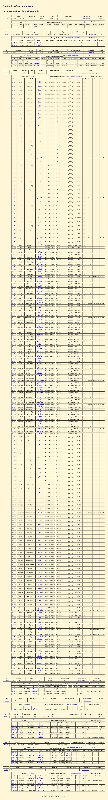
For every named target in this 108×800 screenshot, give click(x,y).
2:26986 (14, 397)
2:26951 (14, 508)
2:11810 (14, 412)
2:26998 (14, 154)
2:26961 (14, 520)
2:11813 (14, 308)
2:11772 (14, 556)
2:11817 (14, 329)
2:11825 (14, 426)
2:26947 (14, 86)
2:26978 (14, 390)
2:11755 (14, 293)
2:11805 (14, 588)
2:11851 (14, 42)
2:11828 (14, 305)
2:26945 (14, 473)
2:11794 (14, 247)
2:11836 (14, 291)
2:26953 (14, 202)
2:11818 (14, 634)
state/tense (74, 21)
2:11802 (14, 610)
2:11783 (14, 226)
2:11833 (14, 344)
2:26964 (14, 481)
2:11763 (14, 339)
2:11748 (14, 580)
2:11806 (14, 198)
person (68, 21)
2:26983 (14, 375)
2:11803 (14, 666)
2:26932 (14, 516)
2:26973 (14, 158)
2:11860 (14, 512)
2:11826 (14, 433)
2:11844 (14, 608)
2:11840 (14, 230)
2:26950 (14, 457)
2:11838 (14, 210)
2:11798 (14, 644)
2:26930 (14, 489)
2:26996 (14, 150)
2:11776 (14, 651)
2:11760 (14, 322)
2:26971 (14, 469)
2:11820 (14, 346)
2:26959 (14, 492)
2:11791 (14, 620)
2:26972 (14, 524)
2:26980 (14, 429)
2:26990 (14, 409)
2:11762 (14, 332)
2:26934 (14, 532)
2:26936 (14, 166)
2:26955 (14, 186)
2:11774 (14, 222)
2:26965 (14, 536)
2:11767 (14, 267)
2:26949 (14, 110)
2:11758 (14, 298)
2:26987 (14, 378)
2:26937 (14, 371)
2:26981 (14, 363)
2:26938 (14, 395)
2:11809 (14, 404)
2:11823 (14, 255)
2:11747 (14, 544)
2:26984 (14, 400)
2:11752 (14, 431)
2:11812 (14, 421)
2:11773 (14, 627)
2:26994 (14, 94)
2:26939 (14, 383)
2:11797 (14, 584)
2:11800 (14, 604)
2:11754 (14, 296)
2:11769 (14, 649)
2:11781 (14, 242)
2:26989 (14, 385)
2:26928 (14, 485)
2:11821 (14, 252)
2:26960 (14, 465)
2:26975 (14, 138)
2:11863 (14, 592)
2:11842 (14, 288)
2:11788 (14, 286)
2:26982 (14, 387)
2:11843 (14, 361)
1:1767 (6, 34)
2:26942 (14, 496)
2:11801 (14, 126)
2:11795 (14, 617)
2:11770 (14, 668)
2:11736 (14, 661)
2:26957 (14, 392)
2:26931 (14, 461)
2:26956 (14, 368)
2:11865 (14, 572)
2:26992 (14, 170)
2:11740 (14, 639)
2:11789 (14, 358)
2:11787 (14, 274)
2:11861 (14, 552)
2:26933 (14, 477)
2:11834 (14, 351)
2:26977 (14, 366)
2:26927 (14, 437)
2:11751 (14, 419)
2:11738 (14, 612)
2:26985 (14, 373)
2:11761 (14, 641)
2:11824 (14, 658)
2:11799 (14, 568)
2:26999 (14, 194)
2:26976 (14, 178)
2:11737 (14, 245)
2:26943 (14, 142)
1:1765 (6, 73)
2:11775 (14, 629)
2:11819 (14, 276)
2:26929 (14, 441)
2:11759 (14, 300)
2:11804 (14, 214)
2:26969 (14, 134)
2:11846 (14, 632)
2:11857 (14, 560)
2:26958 (14, 445)
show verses (28, 6)
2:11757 (14, 354)
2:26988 (14, 402)
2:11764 (14, 334)
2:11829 (14, 325)
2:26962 (14, 453)
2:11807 (14, 218)
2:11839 (14, 118)
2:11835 (14, 349)
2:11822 (14, 257)
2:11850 (14, 45)
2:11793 (14, 250)
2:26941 (14, 449)
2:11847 (14, 279)
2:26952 (14, 162)
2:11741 (14, 637)
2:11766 (14, 284)
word (28, 21)
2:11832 (14, 654)
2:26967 (14, 102)
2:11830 (14, 356)
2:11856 (14, 564)
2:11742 (14, 259)
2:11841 (14, 281)
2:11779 (14, 122)
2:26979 (14, 380)
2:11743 (14, 264)
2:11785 (14, 317)
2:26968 (14, 114)
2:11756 (14, 320)
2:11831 (14, 310)
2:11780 (14, 576)
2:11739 (14, 615)
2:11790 (14, 548)
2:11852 (14, 65)
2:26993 (14, 82)
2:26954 (14, 146)
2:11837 (14, 656)
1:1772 (7, 18)
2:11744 (14, 262)
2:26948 (14, 98)
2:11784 (14, 417)
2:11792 (14, 646)
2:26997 (14, 190)
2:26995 (14, 106)
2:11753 (14, 269)
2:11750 (14, 206)
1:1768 (6, 52)
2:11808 (14, 414)
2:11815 (14, 313)
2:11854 (14, 61)
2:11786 (14, 342)
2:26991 (14, 130)
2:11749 (14, 600)
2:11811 (14, 424)
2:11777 (14, 596)
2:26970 (14, 174)
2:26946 (14, 528)
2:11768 (14, 622)
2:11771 (14, 315)
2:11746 (14, 540)
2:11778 (14, 625)
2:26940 (14, 407)
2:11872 (14, 27)
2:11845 (14, 234)
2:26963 (14, 500)
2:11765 (14, 337)
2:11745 (14, 663)
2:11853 (14, 63)
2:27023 (14, 504)
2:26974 (14, 238)
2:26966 (14, 90)
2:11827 (14, 271)
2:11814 (14, 303)
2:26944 (14, 182)
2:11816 (14, 327)
